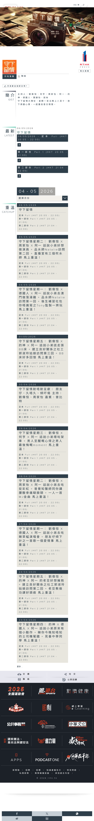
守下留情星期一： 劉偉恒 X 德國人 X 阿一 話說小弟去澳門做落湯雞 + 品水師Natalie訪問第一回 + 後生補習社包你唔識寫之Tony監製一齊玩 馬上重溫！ (42, 299)
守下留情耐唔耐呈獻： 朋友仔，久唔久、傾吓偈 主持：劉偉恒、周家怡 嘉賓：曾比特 (41, 395)
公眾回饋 (72, 680)
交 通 (26, 674)
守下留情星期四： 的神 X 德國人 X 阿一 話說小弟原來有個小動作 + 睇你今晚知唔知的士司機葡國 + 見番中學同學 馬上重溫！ (41, 632)
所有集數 (9, 76)
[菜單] (90, 4)
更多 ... (20, 667)
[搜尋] (83, 4)
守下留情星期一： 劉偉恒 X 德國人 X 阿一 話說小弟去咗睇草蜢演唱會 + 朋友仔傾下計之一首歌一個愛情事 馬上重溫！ (41, 537)
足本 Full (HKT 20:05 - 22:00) (39, 215)
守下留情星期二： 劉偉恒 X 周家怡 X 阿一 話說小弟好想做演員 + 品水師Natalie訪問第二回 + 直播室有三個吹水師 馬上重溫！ (42, 249)
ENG (75, 5)
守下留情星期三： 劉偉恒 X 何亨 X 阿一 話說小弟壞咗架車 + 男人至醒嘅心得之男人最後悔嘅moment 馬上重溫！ (41, 441)
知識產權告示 (54, 770)
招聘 (29, 770)
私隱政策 (24, 773)
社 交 (72, 674)
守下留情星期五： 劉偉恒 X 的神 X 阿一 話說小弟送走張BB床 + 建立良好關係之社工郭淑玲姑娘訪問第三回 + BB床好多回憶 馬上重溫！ (41, 349)
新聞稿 (17, 770)
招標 (39, 770)
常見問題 (72, 770)
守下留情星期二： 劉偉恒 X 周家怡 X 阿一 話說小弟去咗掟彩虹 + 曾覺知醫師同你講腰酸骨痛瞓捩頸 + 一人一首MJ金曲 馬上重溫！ (41, 489)
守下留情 (24, 132)
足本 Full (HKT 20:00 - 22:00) (39, 315)
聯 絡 (26, 679)
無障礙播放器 (43, 773)
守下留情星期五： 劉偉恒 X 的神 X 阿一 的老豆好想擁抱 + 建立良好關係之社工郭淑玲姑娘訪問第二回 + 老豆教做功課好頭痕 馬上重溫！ (42, 584)
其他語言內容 (63, 773)
